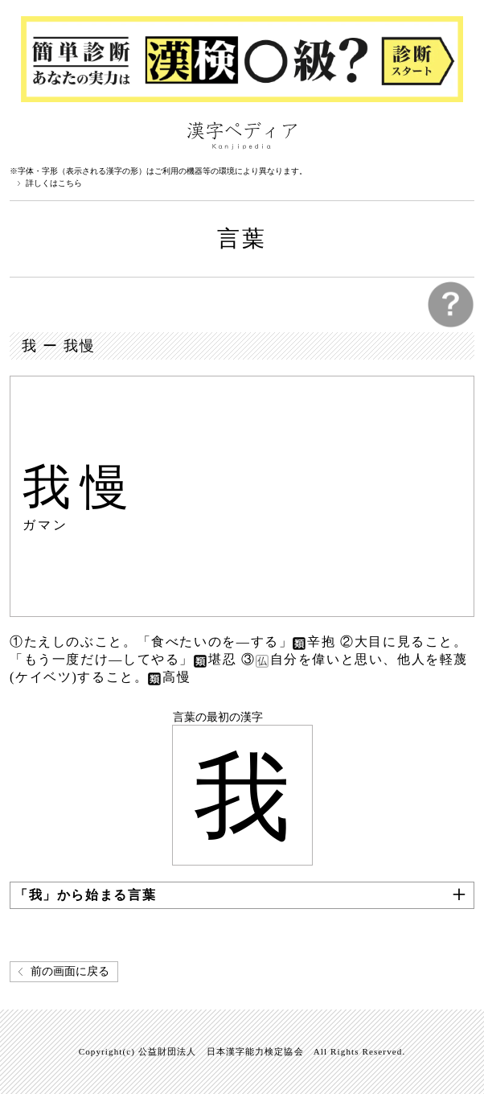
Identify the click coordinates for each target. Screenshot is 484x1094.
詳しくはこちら (54, 183)
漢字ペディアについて (26, 134)
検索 (458, 134)
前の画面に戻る (70, 971)
